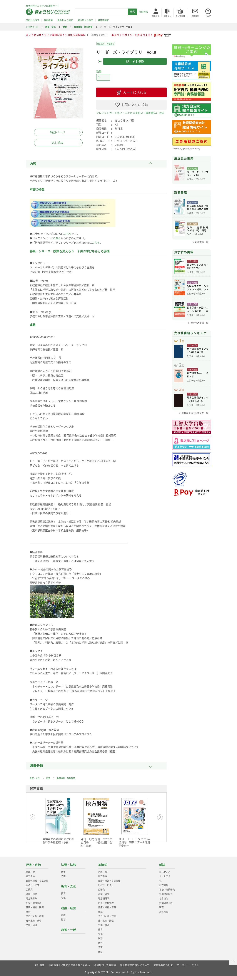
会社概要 (39, 964)
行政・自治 (33, 863)
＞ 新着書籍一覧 (200, 242)
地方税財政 (31, 897)
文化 (63, 896)
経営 (63, 918)
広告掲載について (163, 964)
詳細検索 (143, 12)
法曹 (63, 870)
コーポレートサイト (188, 964)
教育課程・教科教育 (86, 27)
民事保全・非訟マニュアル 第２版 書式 (197, 310)
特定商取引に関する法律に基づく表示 (69, 964)
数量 (98, 71)
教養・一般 (68, 928)
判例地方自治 (166, 893)
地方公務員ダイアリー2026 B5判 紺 (197, 353)
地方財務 (163, 884)
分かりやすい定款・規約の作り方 (197, 267)
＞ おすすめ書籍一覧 (198, 323)
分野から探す (32, 20)
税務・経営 (68, 907)
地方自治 (30, 875)
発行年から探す (85, 20)
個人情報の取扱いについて (134, 964)
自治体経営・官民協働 (37, 879)
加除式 (102, 863)
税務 (63, 914)
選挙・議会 (31, 893)
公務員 (29, 888)
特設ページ (57, 132)
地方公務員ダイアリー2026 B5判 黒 (197, 406)
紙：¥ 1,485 (135, 61)
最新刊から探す (65, 20)
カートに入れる (134, 91)
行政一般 (30, 870)
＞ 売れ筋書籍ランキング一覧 (193, 418)
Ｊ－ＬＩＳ (164, 875)
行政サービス (32, 884)
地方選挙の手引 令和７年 (197, 379)
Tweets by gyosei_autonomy (187, 148)
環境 (28, 910)
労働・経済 (31, 924)
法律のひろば (166, 901)
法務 (63, 875)
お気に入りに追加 (134, 104)
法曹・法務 (68, 863)
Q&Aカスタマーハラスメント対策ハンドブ (197, 288)
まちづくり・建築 (35, 915)
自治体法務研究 (167, 888)
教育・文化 (52, 27)
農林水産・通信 (33, 919)
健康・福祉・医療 (35, 906)
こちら (67, 232)
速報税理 (163, 910)
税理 (161, 906)
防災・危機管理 (33, 901)
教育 (67, 27)
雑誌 (162, 863)
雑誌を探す (103, 20)
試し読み (58, 142)
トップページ (32, 27)
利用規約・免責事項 (105, 964)
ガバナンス (164, 870)
